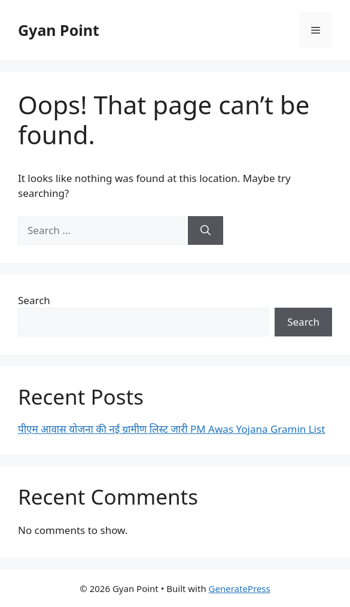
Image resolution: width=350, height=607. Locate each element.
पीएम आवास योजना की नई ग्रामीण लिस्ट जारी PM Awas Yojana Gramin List (171, 429)
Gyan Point (58, 30)
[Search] (205, 230)
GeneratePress (239, 588)
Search (34, 300)
